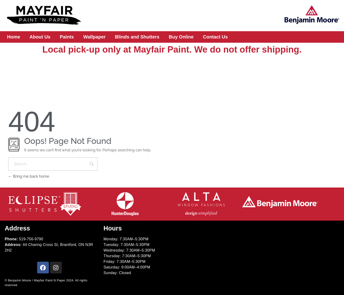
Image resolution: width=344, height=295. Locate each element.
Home (13, 36)
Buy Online (181, 36)
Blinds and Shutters (137, 36)
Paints (67, 36)
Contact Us (215, 36)
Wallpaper (94, 36)
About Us (40, 36)
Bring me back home (28, 176)
